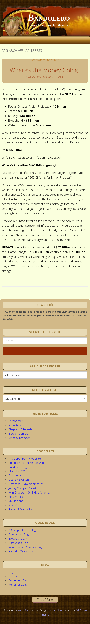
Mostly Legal (16, 496)
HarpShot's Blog (18, 543)
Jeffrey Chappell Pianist (22, 488)
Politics (46, 60)
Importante (36, 60)
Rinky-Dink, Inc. (17, 505)
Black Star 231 (17, 471)
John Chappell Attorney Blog (25, 547)
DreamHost (16, 475)
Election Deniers (18, 433)
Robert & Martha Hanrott (23, 509)
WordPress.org (18, 584)
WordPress (24, 610)
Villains (55, 60)
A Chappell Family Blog (22, 530)
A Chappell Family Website (25, 458)
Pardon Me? (16, 421)
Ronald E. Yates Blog (21, 551)
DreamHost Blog (19, 534)
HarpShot (57, 610)
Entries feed (16, 576)
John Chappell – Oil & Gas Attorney (29, 492)
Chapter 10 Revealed (21, 429)
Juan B (60, 77)
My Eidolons (16, 501)
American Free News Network (26, 463)
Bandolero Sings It (19, 467)
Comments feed (19, 580)
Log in (12, 572)
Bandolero (49, 17)
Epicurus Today (18, 538)
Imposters (15, 425)
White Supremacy (19, 438)
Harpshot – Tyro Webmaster (26, 484)
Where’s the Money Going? (45, 70)
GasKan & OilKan (19, 479)
